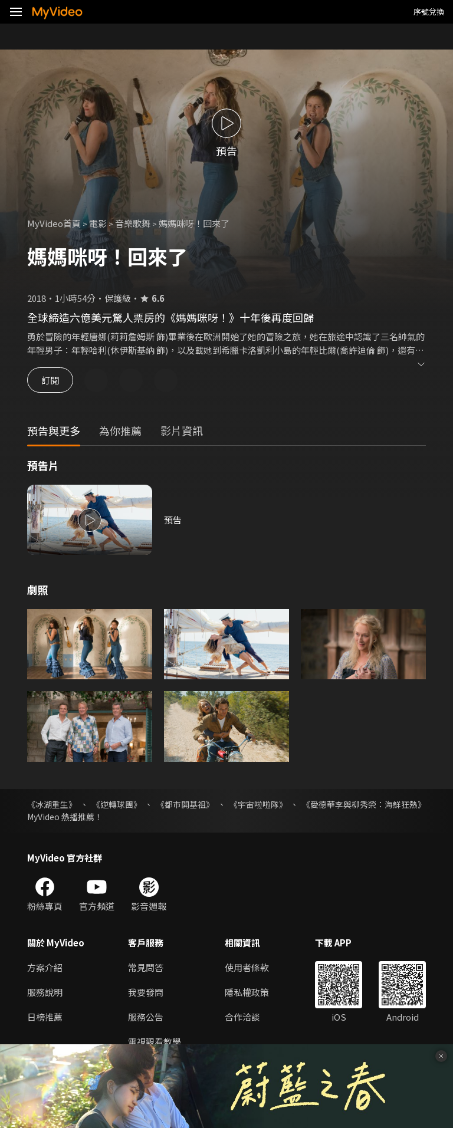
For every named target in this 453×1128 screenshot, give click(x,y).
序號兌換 (428, 11)
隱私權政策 (247, 992)
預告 (173, 520)
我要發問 (145, 992)
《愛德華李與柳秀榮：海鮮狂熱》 (364, 804)
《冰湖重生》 (52, 804)
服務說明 (45, 992)
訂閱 (51, 380)
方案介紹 (45, 967)
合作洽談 (242, 1017)
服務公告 (145, 1017)
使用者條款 (247, 967)
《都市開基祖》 (185, 804)
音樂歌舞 (132, 223)
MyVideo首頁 (54, 223)
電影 (98, 223)
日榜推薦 (45, 1017)
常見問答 (145, 967)
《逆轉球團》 (117, 804)
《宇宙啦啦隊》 (258, 804)
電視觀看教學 (154, 1041)
